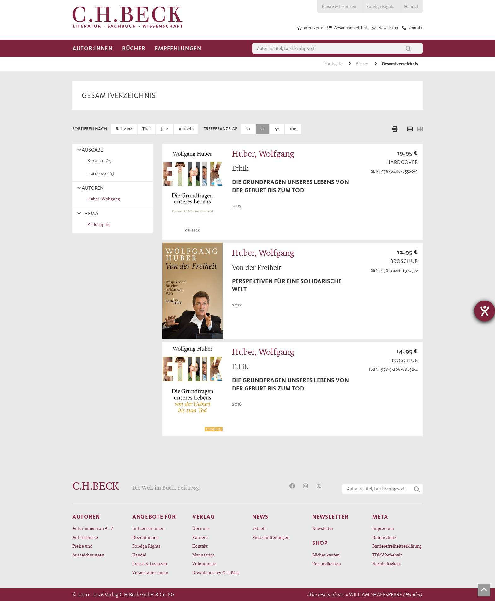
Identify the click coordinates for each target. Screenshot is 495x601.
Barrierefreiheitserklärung (397, 546)
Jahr (164, 129)
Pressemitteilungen (270, 537)
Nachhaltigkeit (386, 563)
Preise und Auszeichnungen (88, 550)
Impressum (383, 528)
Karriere (200, 537)
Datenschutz (384, 537)
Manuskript (203, 554)
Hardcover (99, 173)
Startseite (333, 64)
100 (293, 129)
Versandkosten (326, 563)
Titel (146, 129)
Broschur (98, 161)
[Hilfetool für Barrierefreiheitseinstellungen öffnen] (484, 310)
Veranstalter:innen (150, 572)
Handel (411, 6)
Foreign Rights (380, 6)
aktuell (258, 528)
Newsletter (322, 528)
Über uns (201, 528)
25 (262, 129)
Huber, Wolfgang (102, 199)
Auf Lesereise (85, 537)
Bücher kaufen (326, 554)
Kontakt (200, 546)
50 (277, 129)
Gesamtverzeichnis (400, 64)
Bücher (133, 48)
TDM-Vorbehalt (387, 554)
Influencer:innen (148, 528)
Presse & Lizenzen (339, 6)
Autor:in (186, 129)
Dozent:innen (145, 537)
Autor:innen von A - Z (92, 528)
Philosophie (97, 224)
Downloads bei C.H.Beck (216, 572)
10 (248, 129)
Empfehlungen (178, 48)
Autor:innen (92, 48)
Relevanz (124, 129)
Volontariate (204, 563)
